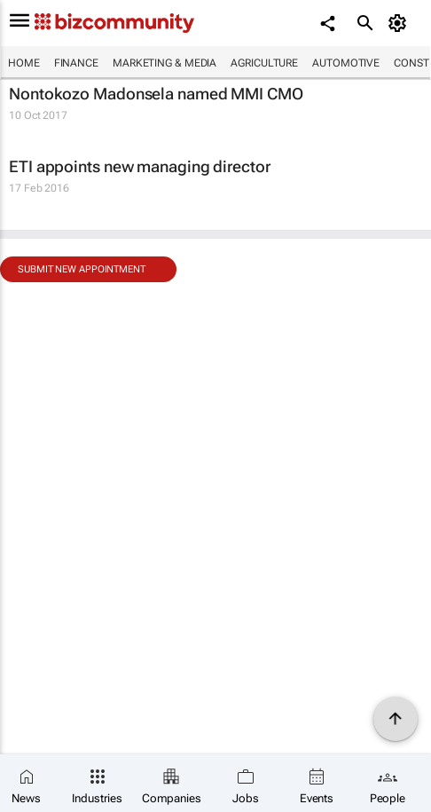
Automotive (346, 63)
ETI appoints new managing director (139, 166)
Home (24, 63)
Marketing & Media (164, 63)
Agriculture (264, 63)
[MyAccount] (400, 23)
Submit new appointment (81, 269)
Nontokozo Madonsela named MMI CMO (156, 93)
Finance (76, 63)
